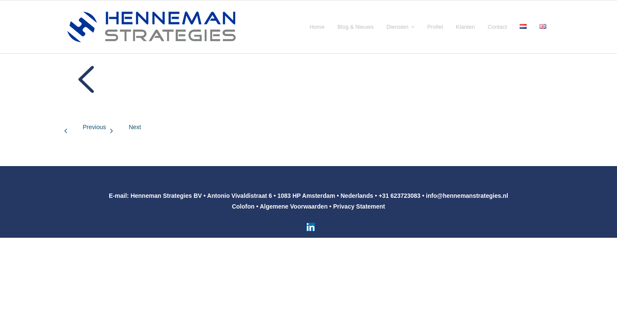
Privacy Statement (359, 206)
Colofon (243, 206)
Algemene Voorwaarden (293, 206)
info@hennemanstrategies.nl (467, 195)
